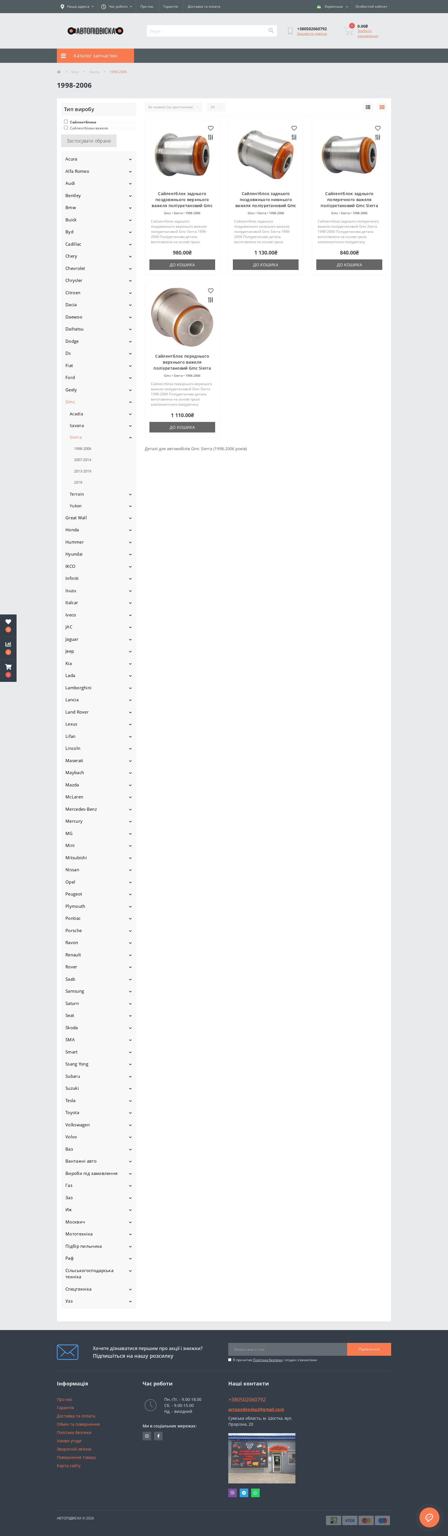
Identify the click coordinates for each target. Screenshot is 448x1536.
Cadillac (73, 244)
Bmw (70, 207)
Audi (70, 183)
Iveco (70, 615)
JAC (68, 627)
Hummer (74, 542)
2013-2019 (82, 471)
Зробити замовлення (367, 33)
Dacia (71, 304)
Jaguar (71, 639)
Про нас (147, 6)
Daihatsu (74, 329)
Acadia (76, 413)
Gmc (75, 71)
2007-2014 (82, 459)
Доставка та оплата (204, 6)
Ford (70, 377)
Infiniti (72, 578)
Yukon (76, 505)
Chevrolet (75, 268)
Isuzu (70, 590)
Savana (77, 425)
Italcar (71, 602)
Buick (71, 220)
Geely (71, 389)
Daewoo (73, 317)
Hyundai (74, 554)
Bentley (73, 195)
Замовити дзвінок (312, 33)
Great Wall (76, 517)
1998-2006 (82, 448)
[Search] (271, 31)
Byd (69, 232)
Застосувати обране (89, 141)
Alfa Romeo (77, 171)
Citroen (72, 292)
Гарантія (170, 6)
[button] (8, 671)
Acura (71, 159)
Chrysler (73, 280)
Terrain (77, 494)
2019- (78, 482)
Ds (68, 353)
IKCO (70, 566)
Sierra (94, 71)
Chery (71, 256)
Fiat (69, 365)
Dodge (72, 341)
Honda (72, 529)
